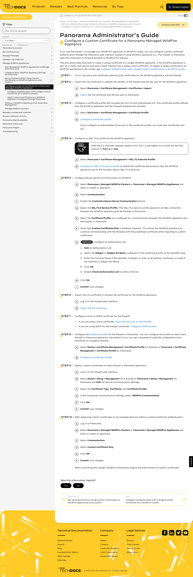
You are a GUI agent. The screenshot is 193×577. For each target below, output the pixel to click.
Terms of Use (133, 548)
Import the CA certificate (93, 308)
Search (60, 544)
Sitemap (61, 560)
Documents (132, 552)
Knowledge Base (108, 556)
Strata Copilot (178, 7)
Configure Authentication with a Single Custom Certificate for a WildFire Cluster (28, 92)
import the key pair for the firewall (133, 321)
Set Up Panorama (11, 52)
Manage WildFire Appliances (16, 63)
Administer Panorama (13, 124)
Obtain (78, 75)
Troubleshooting (10, 131)
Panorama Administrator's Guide (94, 21)
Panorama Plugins (11, 128)
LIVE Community (109, 552)
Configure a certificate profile (95, 119)
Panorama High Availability (15, 120)
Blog (59, 548)
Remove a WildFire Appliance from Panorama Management (26, 104)
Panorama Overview (12, 48)
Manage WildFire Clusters (17, 109)
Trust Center (133, 544)
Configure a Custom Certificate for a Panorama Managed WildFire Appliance (27, 87)
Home (62, 21)
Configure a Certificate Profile (96, 357)
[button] (191, 461)
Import (83, 95)
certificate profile (99, 334)
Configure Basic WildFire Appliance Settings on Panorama (25, 73)
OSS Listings (63, 556)
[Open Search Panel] (163, 7)
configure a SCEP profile (143, 326)
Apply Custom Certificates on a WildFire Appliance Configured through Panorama (26, 98)
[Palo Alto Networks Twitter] (179, 534)
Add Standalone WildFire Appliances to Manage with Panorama (27, 68)
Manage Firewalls (11, 56)
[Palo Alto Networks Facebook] (165, 534)
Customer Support (109, 548)
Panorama (72, 21)
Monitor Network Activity (15, 116)
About (103, 540)
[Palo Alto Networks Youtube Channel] (185, 534)
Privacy (130, 540)
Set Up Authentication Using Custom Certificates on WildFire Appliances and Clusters (23, 80)
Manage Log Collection (13, 59)
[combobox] (26, 31)
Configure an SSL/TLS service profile (100, 166)
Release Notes (64, 540)
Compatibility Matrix (67, 552)
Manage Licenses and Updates (17, 112)
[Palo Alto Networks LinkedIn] (172, 534)
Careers (104, 544)
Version (5, 37)
